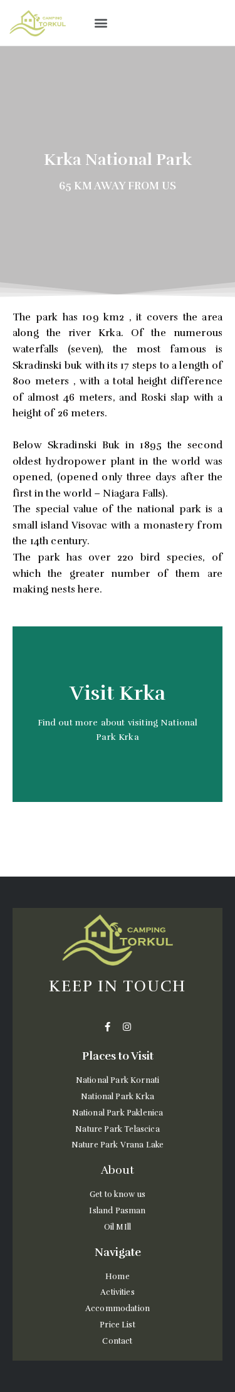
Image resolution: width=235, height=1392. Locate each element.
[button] (100, 23)
